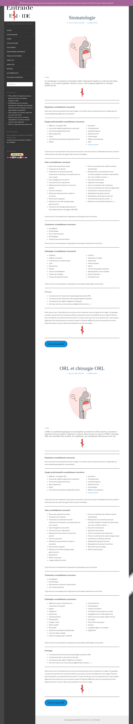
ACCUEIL (9, 30)
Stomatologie (82, 17)
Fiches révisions (12, 34)
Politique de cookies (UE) (15, 77)
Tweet (47, 77)
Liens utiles (10, 64)
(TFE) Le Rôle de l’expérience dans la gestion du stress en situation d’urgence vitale (19, 98)
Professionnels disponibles (16, 51)
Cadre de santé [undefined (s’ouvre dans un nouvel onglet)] (93, 144)
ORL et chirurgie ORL (82, 368)
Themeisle (97, 720)
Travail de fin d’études (14, 56)
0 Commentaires (92, 23)
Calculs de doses (12, 43)
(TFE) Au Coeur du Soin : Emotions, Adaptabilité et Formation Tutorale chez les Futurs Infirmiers (19, 119)
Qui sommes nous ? (13, 73)
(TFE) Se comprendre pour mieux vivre (20, 124)
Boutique (10, 69)
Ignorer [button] (111, 3)
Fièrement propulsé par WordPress (73, 720)
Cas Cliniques (11, 47)
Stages (9, 39)
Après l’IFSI (10, 60)
